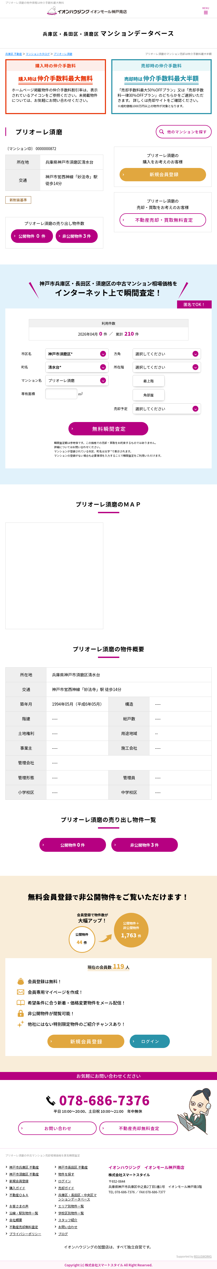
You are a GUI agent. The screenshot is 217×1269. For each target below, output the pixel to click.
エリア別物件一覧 (71, 1206)
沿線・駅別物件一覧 (23, 1213)
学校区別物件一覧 (71, 1213)
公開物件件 (31, 235)
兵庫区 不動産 (13, 54)
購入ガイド (17, 1188)
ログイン (64, 1181)
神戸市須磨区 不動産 (24, 1174)
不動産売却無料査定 (23, 1226)
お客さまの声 (18, 1206)
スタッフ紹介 (67, 1220)
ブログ (63, 1233)
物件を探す (66, 1174)
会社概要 (15, 1220)
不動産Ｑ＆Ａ (18, 1194)
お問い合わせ (67, 1226)
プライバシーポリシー (25, 1233)
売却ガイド (66, 1188)
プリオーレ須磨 (63, 54)
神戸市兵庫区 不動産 (24, 1167)
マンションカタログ (38, 54)
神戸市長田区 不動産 (73, 1167)
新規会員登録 (18, 1181)
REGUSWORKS (203, 1256)
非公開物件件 (76, 235)
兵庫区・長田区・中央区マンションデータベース (77, 1196)
